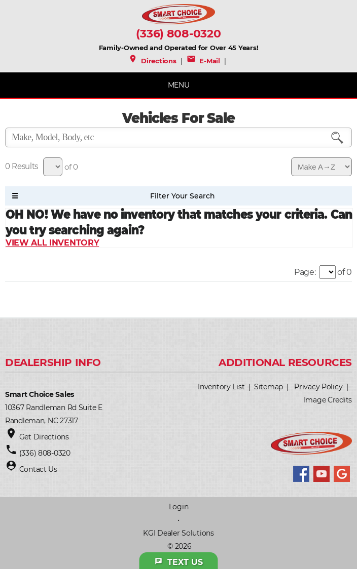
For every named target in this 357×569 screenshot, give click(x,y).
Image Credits (328, 399)
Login (179, 506)
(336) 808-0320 (178, 33)
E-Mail (203, 61)
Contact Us (38, 469)
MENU (179, 85)
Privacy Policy (318, 386)
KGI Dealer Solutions (178, 533)
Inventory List (221, 386)
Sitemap (268, 386)
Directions (152, 61)
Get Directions (44, 436)
